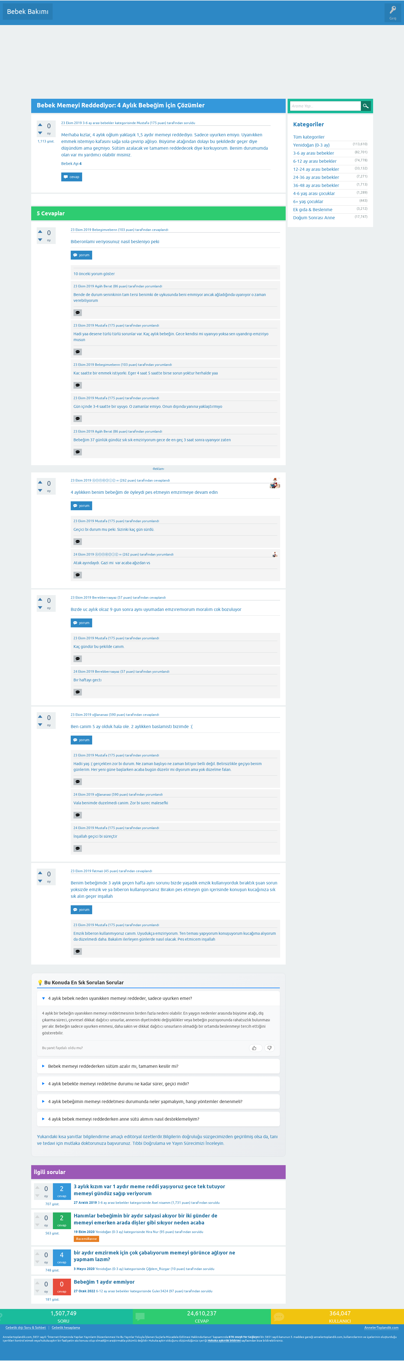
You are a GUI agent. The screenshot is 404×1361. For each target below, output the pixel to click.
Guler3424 (160, 1291)
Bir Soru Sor (160, 15)
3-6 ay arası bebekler (98, 123)
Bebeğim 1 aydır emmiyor (104, 1282)
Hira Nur (152, 1232)
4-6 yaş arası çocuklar (314, 193)
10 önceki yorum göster (94, 274)
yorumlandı (153, 286)
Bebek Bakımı (27, 11)
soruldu (189, 123)
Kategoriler (114, 15)
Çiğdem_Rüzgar (158, 1269)
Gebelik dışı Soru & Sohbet (26, 1328)
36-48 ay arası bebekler (316, 185)
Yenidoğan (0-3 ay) (110, 1232)
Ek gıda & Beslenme (312, 209)
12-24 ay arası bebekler (316, 169)
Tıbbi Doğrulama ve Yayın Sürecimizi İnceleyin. (178, 1143)
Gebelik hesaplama (66, 1328)
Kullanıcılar (137, 15)
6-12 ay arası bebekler (112, 1291)
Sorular (62, 15)
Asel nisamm (161, 1203)
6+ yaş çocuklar (308, 201)
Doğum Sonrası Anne (314, 217)
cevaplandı (160, 230)
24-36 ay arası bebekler (316, 177)
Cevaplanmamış (87, 15)
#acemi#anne (86, 1239)
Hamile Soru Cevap (233, 15)
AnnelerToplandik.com (381, 1328)
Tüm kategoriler (309, 136)
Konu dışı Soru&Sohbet (194, 15)
